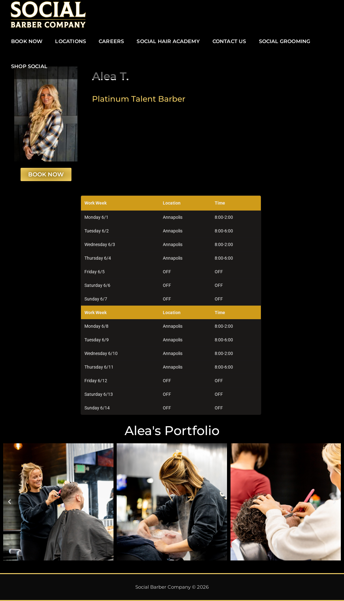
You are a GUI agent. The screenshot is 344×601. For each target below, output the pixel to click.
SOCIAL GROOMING (284, 41)
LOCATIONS (70, 41)
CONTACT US (229, 41)
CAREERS (111, 41)
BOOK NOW (26, 41)
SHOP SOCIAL (29, 66)
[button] (9, 502)
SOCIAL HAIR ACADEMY (168, 41)
